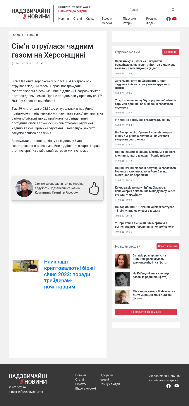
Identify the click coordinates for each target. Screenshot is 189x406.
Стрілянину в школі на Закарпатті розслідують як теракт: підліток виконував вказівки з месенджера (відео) (145, 64)
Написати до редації (72, 11)
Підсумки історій (129, 21)
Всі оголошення (167, 246)
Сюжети (91, 18)
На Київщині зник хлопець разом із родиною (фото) (151, 275)
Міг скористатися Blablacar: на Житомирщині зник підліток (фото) (154, 295)
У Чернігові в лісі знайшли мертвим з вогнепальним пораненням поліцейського (144, 224)
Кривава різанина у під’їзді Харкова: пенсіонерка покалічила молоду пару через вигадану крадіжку (145, 191)
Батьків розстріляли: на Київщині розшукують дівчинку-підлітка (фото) (150, 259)
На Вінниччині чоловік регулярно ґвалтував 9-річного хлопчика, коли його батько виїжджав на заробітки (145, 171)
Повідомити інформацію (146, 311)
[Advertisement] (58, 230)
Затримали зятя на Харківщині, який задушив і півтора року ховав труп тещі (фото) (142, 84)
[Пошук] (148, 9)
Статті (77, 18)
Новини (63, 18)
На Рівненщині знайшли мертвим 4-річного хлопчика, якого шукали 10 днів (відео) (145, 153)
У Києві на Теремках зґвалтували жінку (142, 120)
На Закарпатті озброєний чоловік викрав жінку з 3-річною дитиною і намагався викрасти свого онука (143, 136)
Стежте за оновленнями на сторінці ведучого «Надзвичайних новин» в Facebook (59, 188)
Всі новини (170, 51)
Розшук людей (151, 21)
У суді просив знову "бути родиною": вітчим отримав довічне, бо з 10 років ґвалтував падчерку (145, 104)
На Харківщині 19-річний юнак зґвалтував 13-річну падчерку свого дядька (144, 208)
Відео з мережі (107, 21)
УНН (43, 63)
